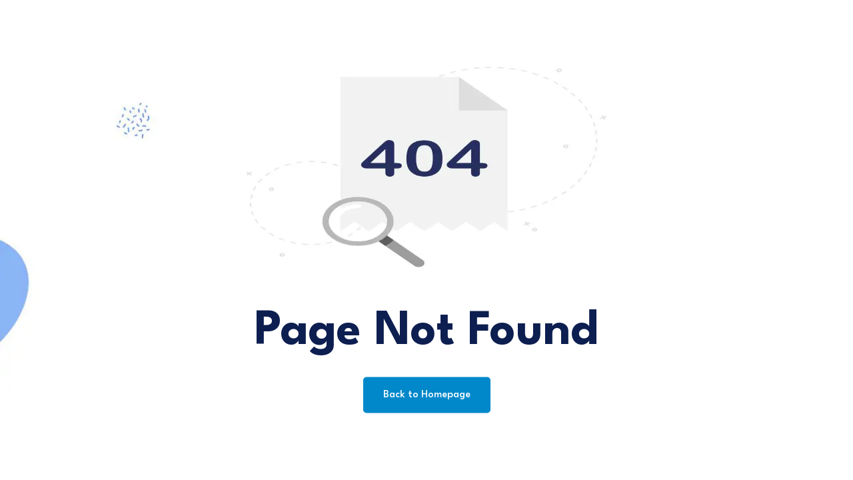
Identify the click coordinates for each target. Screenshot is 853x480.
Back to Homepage (426, 395)
